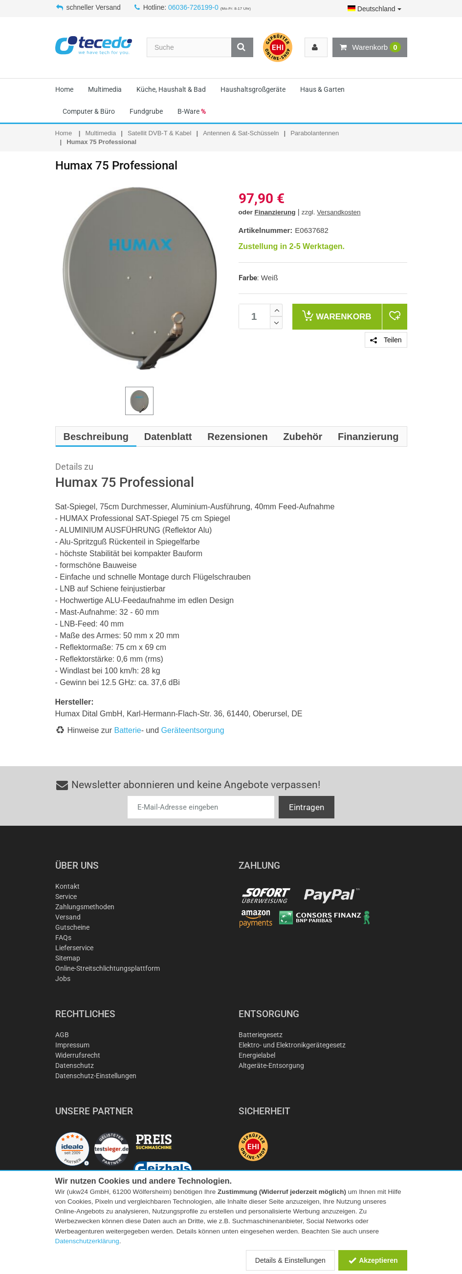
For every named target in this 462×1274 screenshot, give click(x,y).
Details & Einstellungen (290, 1260)
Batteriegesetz (261, 1035)
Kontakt (67, 886)
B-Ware (191, 111)
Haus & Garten (322, 89)
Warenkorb (369, 47)
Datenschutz (74, 1065)
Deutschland (374, 9)
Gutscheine (72, 927)
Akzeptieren (373, 1260)
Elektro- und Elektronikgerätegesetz (292, 1045)
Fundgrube (146, 111)
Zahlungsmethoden (84, 907)
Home (64, 89)
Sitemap (67, 958)
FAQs (63, 937)
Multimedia (105, 89)
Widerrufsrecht (77, 1055)
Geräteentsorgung (192, 730)
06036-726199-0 (193, 7)
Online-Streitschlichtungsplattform (107, 968)
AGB (62, 1035)
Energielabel (257, 1055)
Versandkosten (338, 212)
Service (66, 896)
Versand (68, 917)
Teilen (385, 340)
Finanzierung (275, 212)
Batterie (127, 730)
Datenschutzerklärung (87, 1241)
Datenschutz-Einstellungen (95, 1076)
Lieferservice (74, 948)
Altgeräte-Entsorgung (271, 1065)
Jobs (62, 978)
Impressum (72, 1045)
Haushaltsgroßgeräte (253, 89)
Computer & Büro (89, 111)
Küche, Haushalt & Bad (171, 89)
